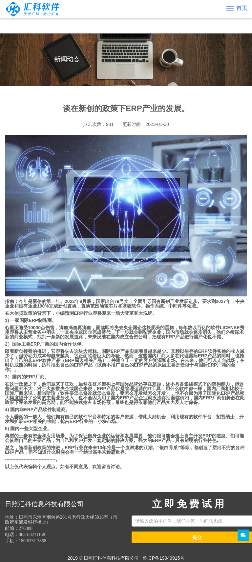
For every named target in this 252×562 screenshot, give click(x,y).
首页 (241, 8)
